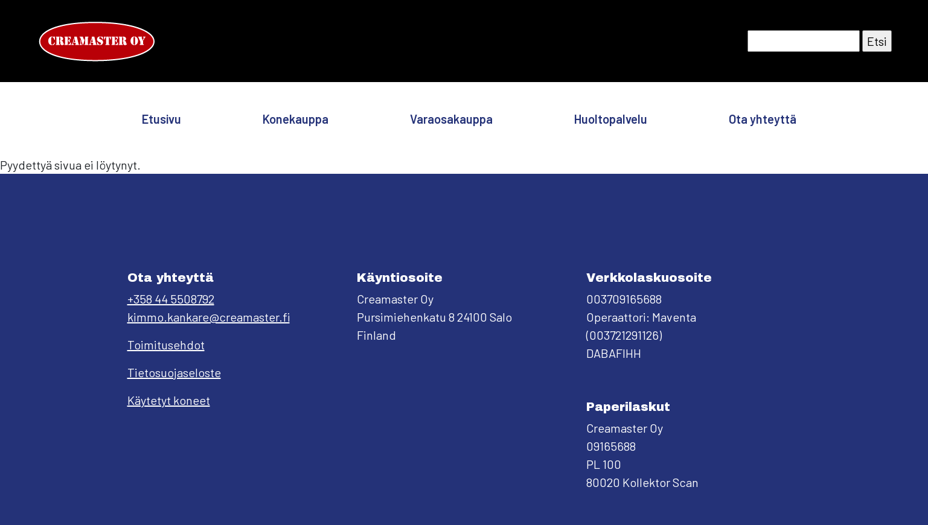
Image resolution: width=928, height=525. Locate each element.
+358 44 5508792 (170, 298)
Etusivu (161, 119)
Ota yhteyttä (762, 119)
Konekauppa (295, 119)
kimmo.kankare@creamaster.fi (208, 317)
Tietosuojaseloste (174, 372)
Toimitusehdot (166, 344)
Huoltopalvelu (610, 119)
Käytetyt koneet (168, 400)
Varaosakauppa (451, 119)
